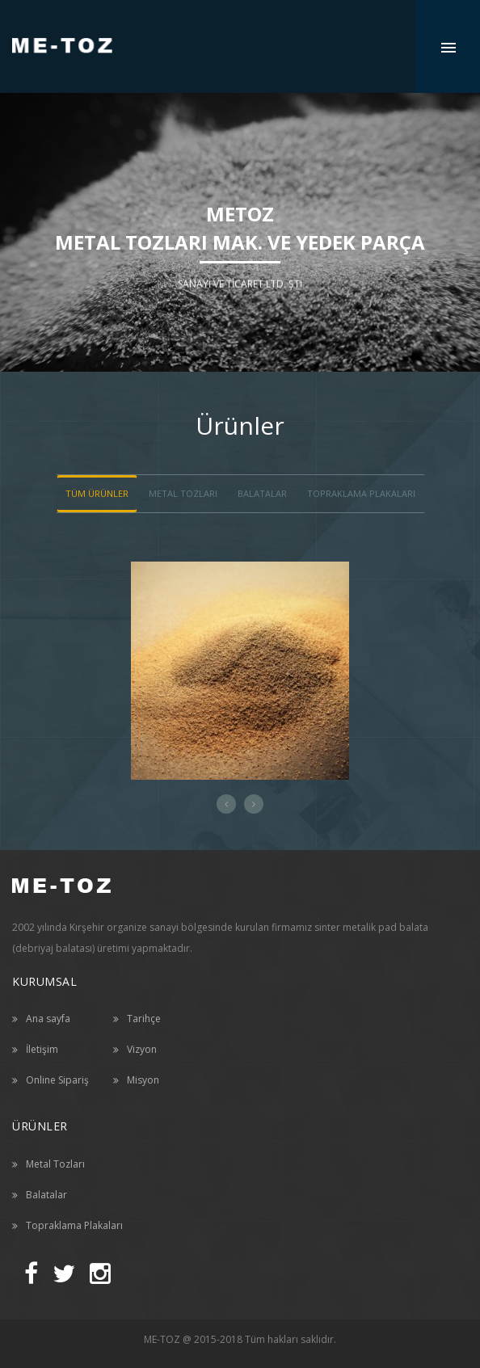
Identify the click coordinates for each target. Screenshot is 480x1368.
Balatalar (46, 1195)
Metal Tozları (55, 1164)
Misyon (143, 1080)
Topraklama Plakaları (361, 493)
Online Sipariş (57, 1080)
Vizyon (142, 1049)
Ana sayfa (48, 1018)
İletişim (42, 1049)
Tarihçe (144, 1018)
